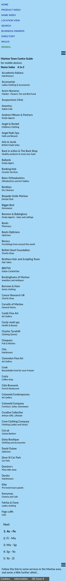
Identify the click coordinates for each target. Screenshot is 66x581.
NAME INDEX (9, 15)
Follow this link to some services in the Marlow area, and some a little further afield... (32, 570)
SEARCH (6, 25)
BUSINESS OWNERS (13, 31)
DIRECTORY (8, 36)
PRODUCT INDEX (11, 9)
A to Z (20, 67)
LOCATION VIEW (10, 20)
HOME (5, 4)
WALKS (5, 41)
